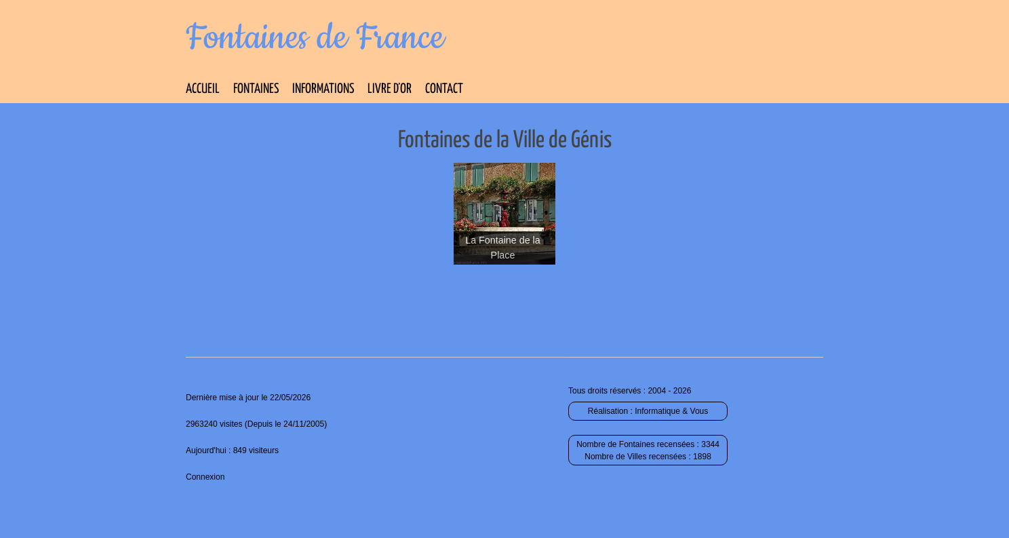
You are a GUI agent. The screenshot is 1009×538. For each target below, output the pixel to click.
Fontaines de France (315, 38)
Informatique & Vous (671, 411)
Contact (444, 89)
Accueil (203, 89)
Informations (323, 89)
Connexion (205, 477)
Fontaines (256, 89)
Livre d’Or (390, 89)
